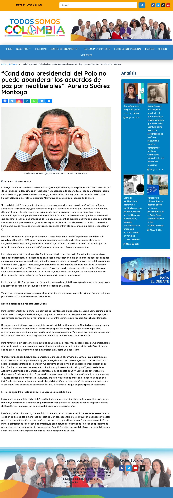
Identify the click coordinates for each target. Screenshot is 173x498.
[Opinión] (162, 49)
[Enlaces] (149, 49)
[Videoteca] (86, 55)
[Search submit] (142, 5)
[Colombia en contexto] (97, 49)
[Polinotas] (41, 49)
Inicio (3, 64)
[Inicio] (9, 49)
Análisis (129, 73)
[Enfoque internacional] (127, 49)
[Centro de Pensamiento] (65, 49)
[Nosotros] (23, 49)
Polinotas (13, 64)
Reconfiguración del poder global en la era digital (132, 109)
